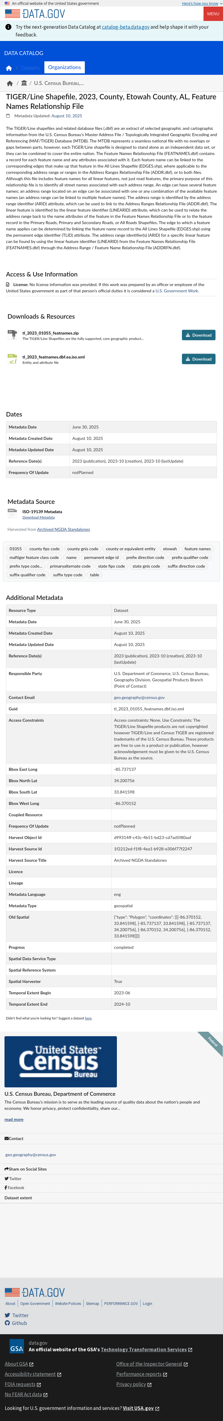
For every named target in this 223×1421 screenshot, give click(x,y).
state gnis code (146, 566)
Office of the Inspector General (149, 1364)
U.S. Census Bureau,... (59, 83)
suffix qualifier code (28, 574)
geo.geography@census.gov (30, 1154)
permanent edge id (101, 557)
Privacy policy (131, 1384)
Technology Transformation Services (144, 1349)
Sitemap (92, 1303)
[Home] (35, 14)
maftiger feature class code (34, 557)
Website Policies (68, 1303)
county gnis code (82, 548)
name (72, 557)
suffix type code (67, 574)
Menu (213, 13)
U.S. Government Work (177, 290)
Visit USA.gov (138, 1408)
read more (13, 1119)
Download (199, 335)
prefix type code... (26, 566)
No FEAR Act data (23, 1394)
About (10, 1303)
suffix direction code (186, 566)
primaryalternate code (70, 566)
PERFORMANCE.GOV (121, 1303)
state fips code (111, 566)
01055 (16, 548)
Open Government (35, 1303)
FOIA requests (20, 1384)
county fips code (44, 548)
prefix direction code (145, 557)
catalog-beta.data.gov (126, 27)
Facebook (14, 1187)
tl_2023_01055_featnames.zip (50, 332)
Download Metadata (38, 517)
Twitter (12, 1178)
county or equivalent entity (130, 548)
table (94, 574)
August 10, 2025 (67, 115)
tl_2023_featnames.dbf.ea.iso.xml (53, 356)
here (88, 1018)
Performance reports (139, 1374)
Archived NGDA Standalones (63, 529)
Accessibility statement (30, 1374)
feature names (198, 548)
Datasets (30, 68)
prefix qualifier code (190, 557)
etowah (170, 548)
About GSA (16, 1364)
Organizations (64, 67)
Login (147, 1303)
